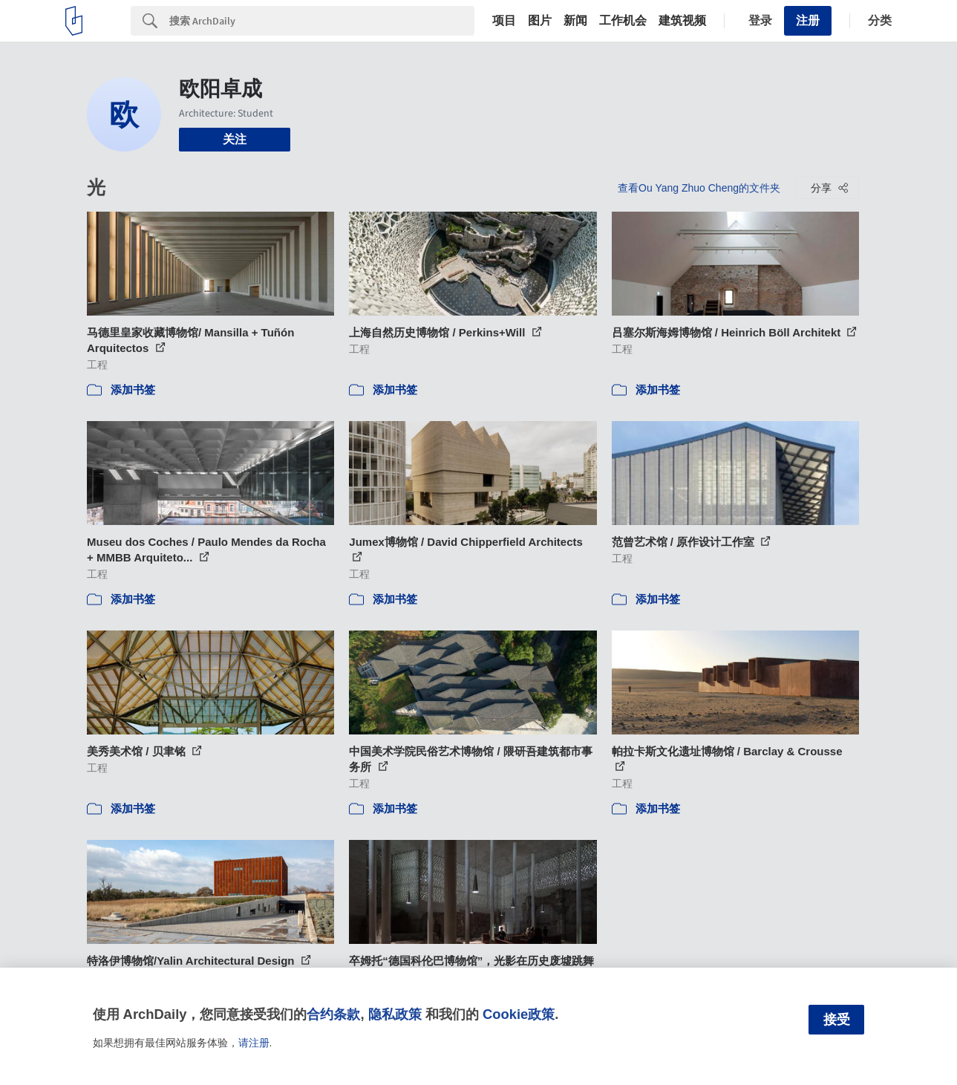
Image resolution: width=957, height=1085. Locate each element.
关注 (234, 139)
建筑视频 (682, 21)
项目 (504, 21)
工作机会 (623, 21)
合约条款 (333, 1014)
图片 (540, 21)
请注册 (254, 1043)
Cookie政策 (519, 1014)
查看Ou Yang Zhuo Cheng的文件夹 (699, 188)
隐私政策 (395, 1014)
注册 (808, 20)
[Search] (321, 21)
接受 (836, 1019)
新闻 (575, 21)
